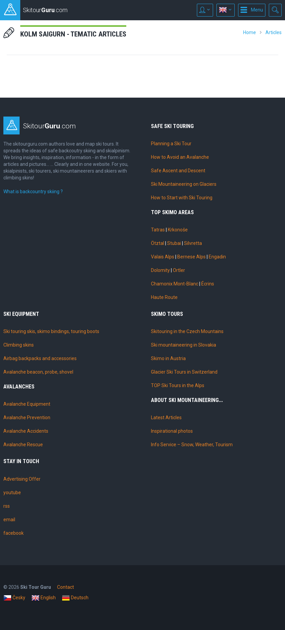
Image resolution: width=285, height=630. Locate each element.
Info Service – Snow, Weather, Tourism (192, 444)
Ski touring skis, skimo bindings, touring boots (51, 331)
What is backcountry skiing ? (33, 191)
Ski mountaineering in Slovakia (183, 345)
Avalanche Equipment (26, 404)
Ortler (179, 270)
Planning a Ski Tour (171, 143)
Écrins (207, 283)
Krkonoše (178, 229)
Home (249, 32)
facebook (13, 533)
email (9, 519)
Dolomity (160, 270)
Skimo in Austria (168, 358)
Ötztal (157, 243)
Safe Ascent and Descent (178, 170)
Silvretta (193, 243)
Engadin (217, 256)
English (43, 598)
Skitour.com (49, 126)
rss (6, 506)
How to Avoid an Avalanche (180, 157)
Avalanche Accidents (25, 431)
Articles (273, 32)
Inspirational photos (172, 431)
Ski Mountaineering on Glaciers (183, 184)
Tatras (158, 229)
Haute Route (164, 297)
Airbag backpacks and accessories (40, 358)
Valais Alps (162, 256)
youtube (12, 492)
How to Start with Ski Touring (181, 197)
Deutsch (75, 598)
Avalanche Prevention (26, 417)
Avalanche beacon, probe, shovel (38, 372)
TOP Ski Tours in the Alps (177, 385)
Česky (14, 598)
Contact (65, 587)
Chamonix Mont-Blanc (174, 283)
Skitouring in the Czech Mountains (187, 331)
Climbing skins (18, 345)
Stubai (174, 243)
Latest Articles (166, 417)
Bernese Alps (191, 256)
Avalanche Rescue (23, 444)
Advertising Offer (22, 479)
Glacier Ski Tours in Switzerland (184, 372)
